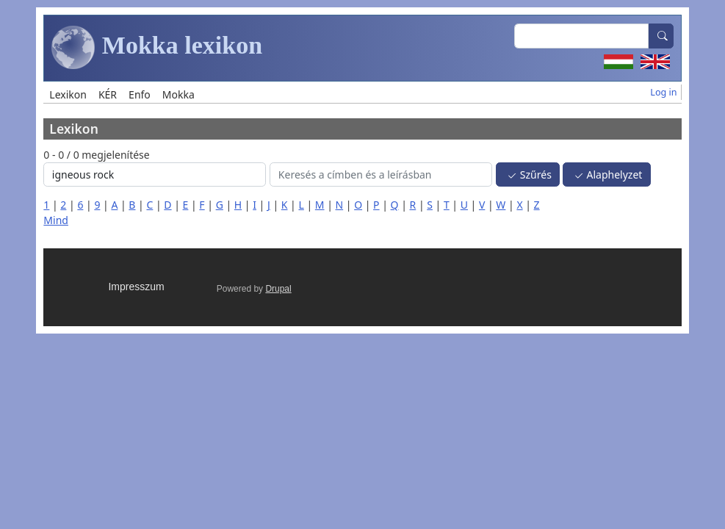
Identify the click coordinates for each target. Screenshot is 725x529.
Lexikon (68, 94)
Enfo (140, 94)
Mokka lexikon (156, 48)
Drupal (278, 289)
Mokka (178, 94)
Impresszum (136, 286)
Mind (55, 220)
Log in (663, 92)
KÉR (107, 94)
